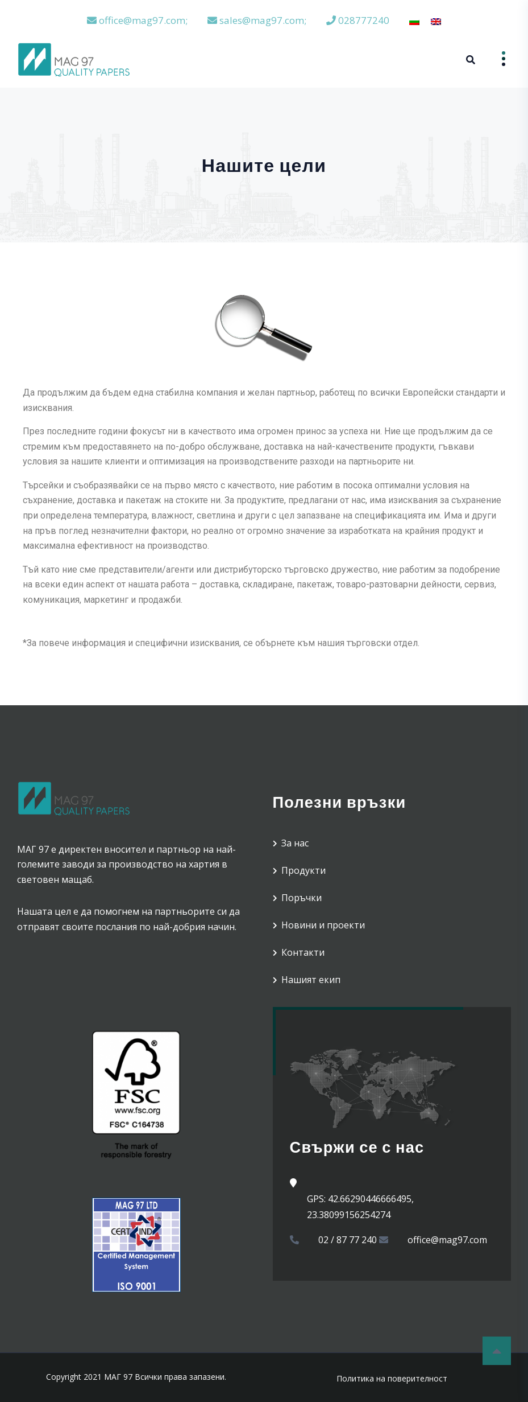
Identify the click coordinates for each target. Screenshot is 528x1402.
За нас (295, 843)
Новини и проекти (323, 925)
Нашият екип (310, 979)
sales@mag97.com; (256, 20)
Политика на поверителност (391, 1378)
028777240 (357, 20)
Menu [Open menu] (495, 59)
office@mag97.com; (137, 20)
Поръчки (301, 897)
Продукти (303, 870)
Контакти (303, 952)
